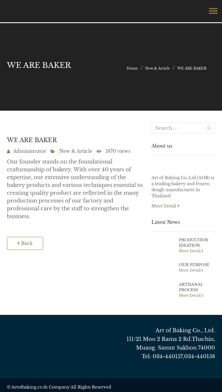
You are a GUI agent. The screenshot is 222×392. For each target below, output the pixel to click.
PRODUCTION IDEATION (193, 242)
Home (132, 68)
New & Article (157, 68)
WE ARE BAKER (191, 68)
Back (24, 244)
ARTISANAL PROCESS (190, 286)
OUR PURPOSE (193, 264)
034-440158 (199, 355)
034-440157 (168, 355)
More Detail (165, 206)
